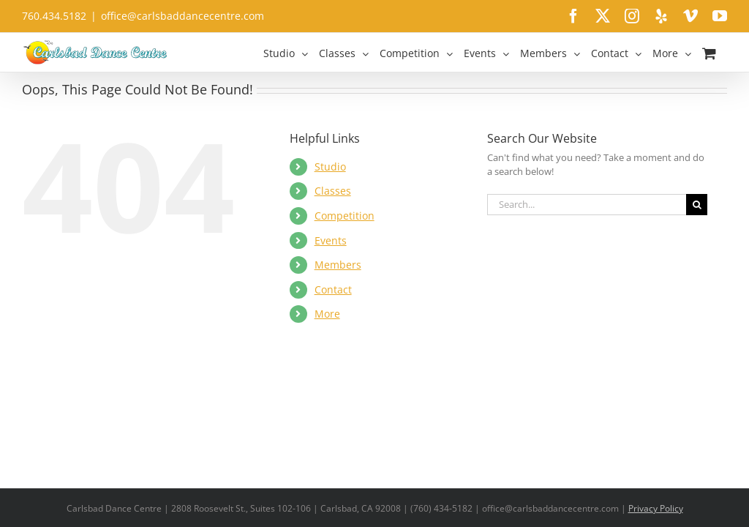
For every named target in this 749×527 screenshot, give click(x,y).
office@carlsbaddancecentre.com (182, 16)
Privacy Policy (655, 508)
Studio (330, 166)
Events (331, 240)
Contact (333, 289)
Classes (333, 191)
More (327, 314)
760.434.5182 (54, 16)
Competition (344, 216)
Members (338, 265)
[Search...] (586, 204)
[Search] (696, 204)
